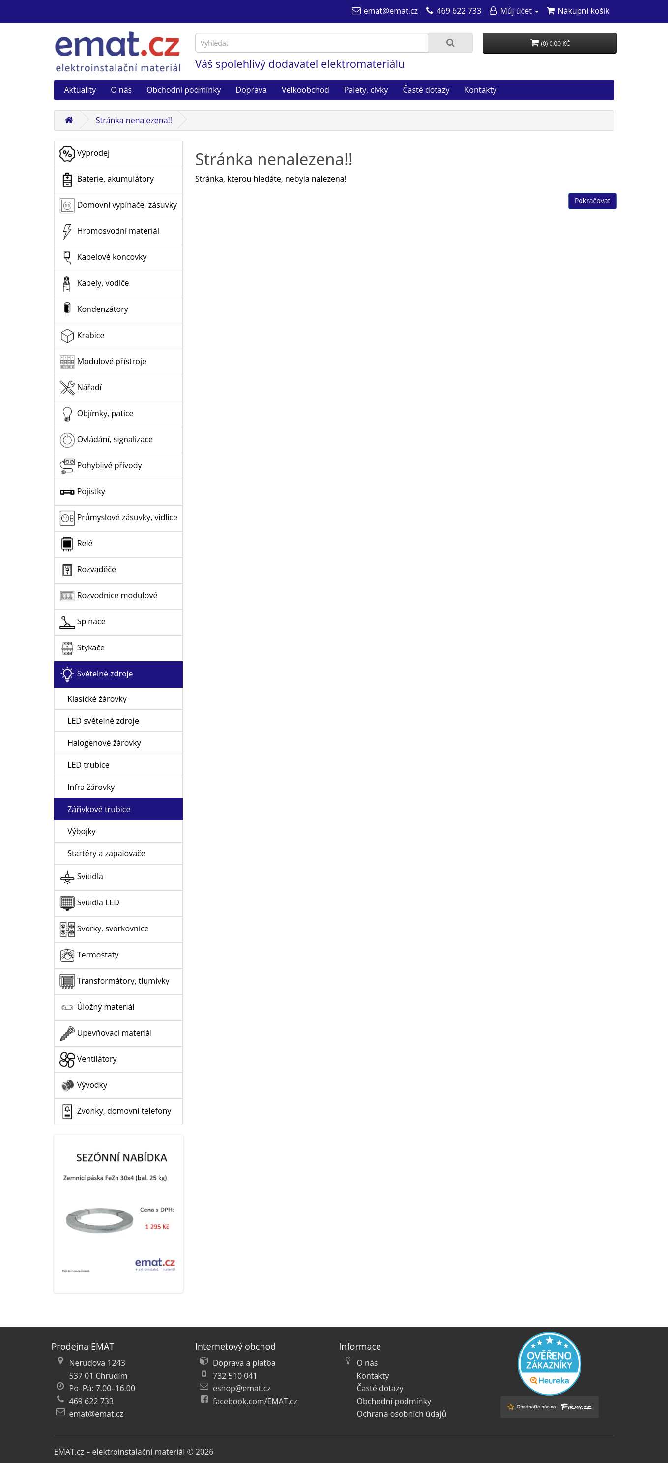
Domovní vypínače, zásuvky (118, 206)
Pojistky (82, 492)
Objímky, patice (96, 414)
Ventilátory (88, 1060)
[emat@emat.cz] (384, 10)
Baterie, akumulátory (106, 180)
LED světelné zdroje (99, 720)
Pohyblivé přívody (100, 466)
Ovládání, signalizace (106, 440)
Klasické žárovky (93, 698)
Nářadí (80, 388)
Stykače (82, 648)
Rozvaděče (87, 570)
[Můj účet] (513, 10)
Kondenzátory (93, 310)
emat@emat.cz (96, 1413)
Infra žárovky (87, 787)
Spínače (82, 622)
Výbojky (77, 831)
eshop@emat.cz (242, 1388)
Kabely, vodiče (94, 284)
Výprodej (84, 154)
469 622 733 (91, 1401)
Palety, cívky (366, 89)
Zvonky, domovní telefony (115, 1112)
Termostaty (89, 955)
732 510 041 (235, 1375)
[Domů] (69, 120)
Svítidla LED (89, 903)
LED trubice (84, 765)
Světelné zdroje (96, 674)
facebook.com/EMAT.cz (255, 1401)
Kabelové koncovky (103, 258)
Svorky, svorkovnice (104, 929)
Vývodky (83, 1086)
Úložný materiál (97, 1007)
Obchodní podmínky (183, 89)
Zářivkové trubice (95, 809)
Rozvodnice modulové (108, 596)
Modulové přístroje (102, 362)
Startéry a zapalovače (102, 853)
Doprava (251, 89)
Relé (76, 544)
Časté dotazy (426, 89)
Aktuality (80, 89)
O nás (121, 89)
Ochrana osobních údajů (402, 1413)
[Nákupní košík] (577, 10)
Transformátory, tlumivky (114, 981)
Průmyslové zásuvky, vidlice (118, 518)
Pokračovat (592, 200)
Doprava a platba (244, 1362)
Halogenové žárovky (100, 742)
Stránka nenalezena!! (134, 120)
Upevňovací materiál (105, 1033)
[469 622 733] (453, 10)
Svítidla (81, 877)
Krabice (82, 336)
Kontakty (480, 89)
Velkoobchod (305, 89)
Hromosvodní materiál (109, 232)
